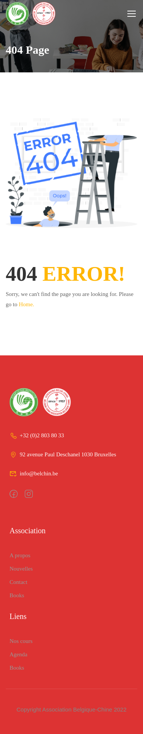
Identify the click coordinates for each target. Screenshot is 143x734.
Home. (26, 304)
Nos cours (21, 641)
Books (17, 595)
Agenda (18, 654)
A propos (20, 555)
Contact (18, 582)
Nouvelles (21, 569)
